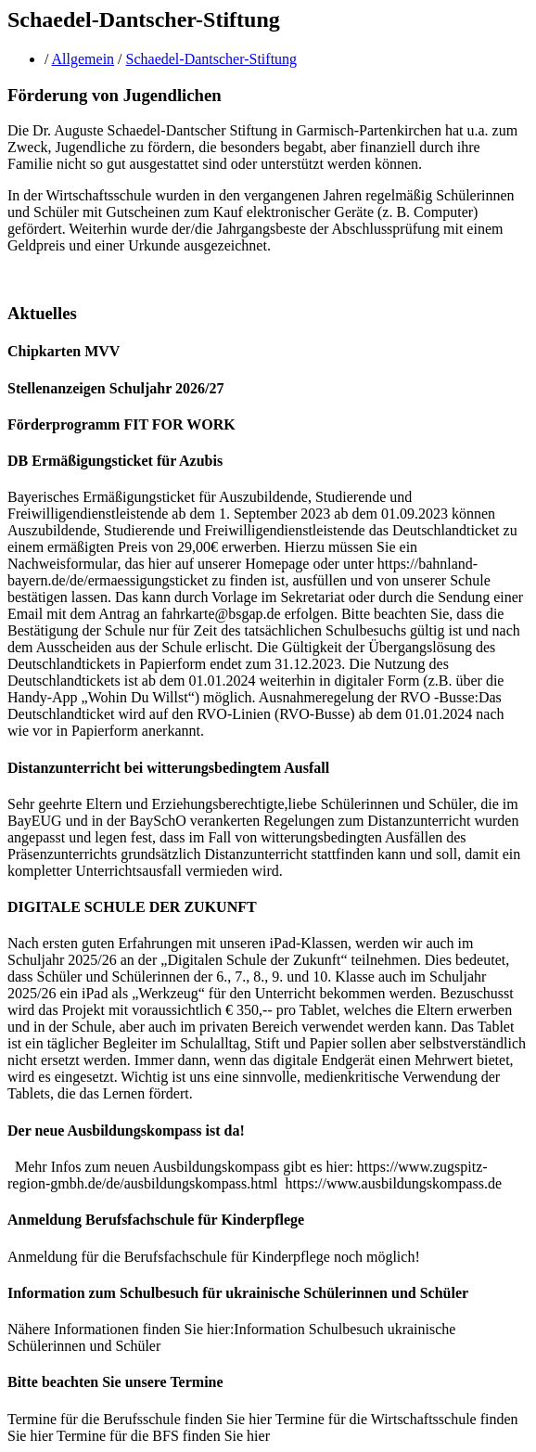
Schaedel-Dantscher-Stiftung (212, 59)
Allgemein (83, 59)
